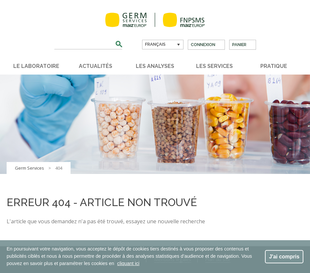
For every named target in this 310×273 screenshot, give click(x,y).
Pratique (273, 66)
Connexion (203, 44)
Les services (214, 66)
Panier (239, 44)
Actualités (95, 66)
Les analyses (155, 66)
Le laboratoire (36, 66)
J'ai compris (284, 256)
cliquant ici (128, 263)
